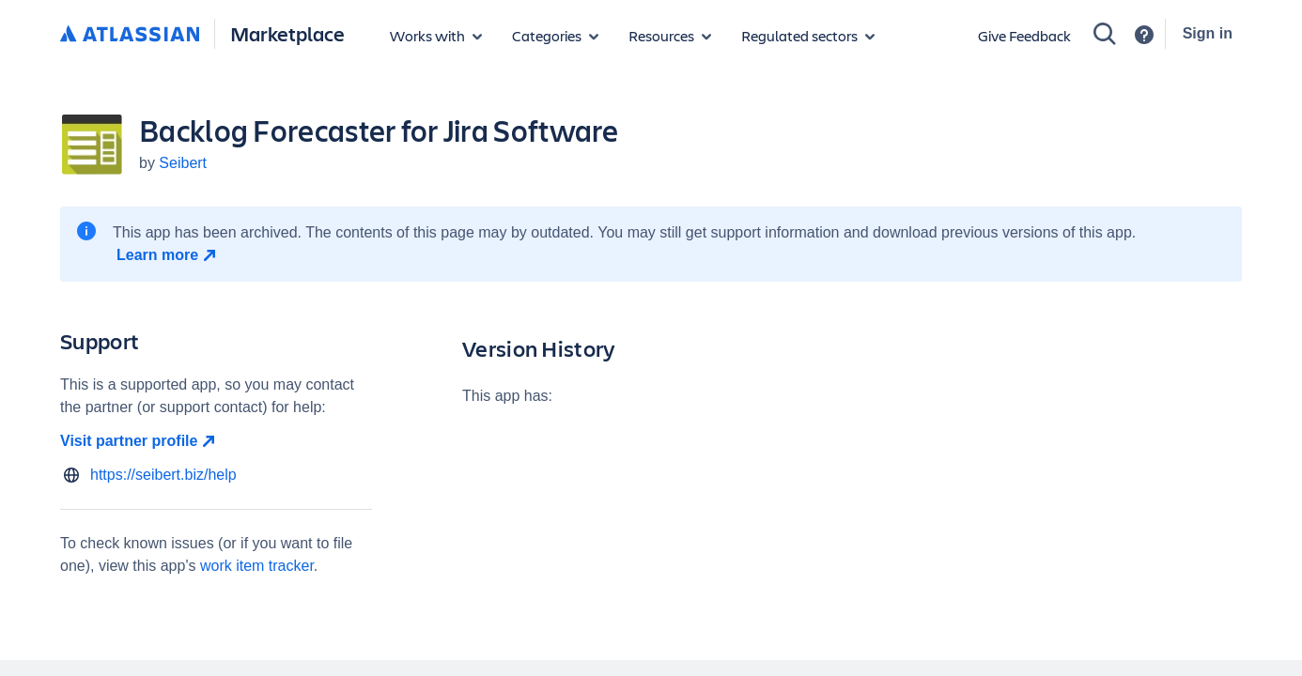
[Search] (1105, 34)
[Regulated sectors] (808, 35)
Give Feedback (1024, 35)
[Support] (1144, 35)
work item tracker (257, 566)
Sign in (1207, 33)
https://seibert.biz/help (163, 475)
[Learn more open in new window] (168, 255)
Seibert (183, 163)
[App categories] (555, 35)
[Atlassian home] (129, 35)
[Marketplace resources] (669, 35)
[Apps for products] (436, 35)
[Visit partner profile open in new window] (216, 441)
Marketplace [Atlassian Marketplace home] (287, 33)
